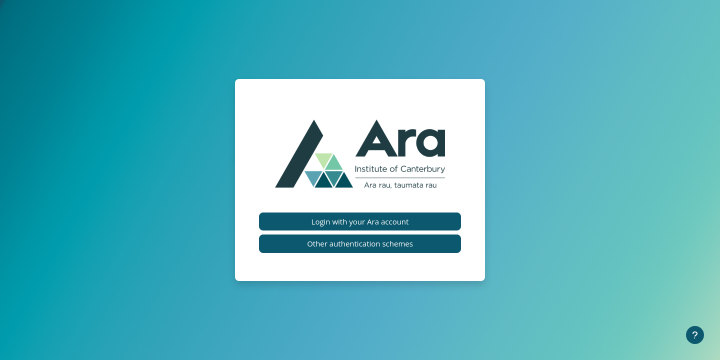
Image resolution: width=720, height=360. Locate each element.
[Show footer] (695, 335)
